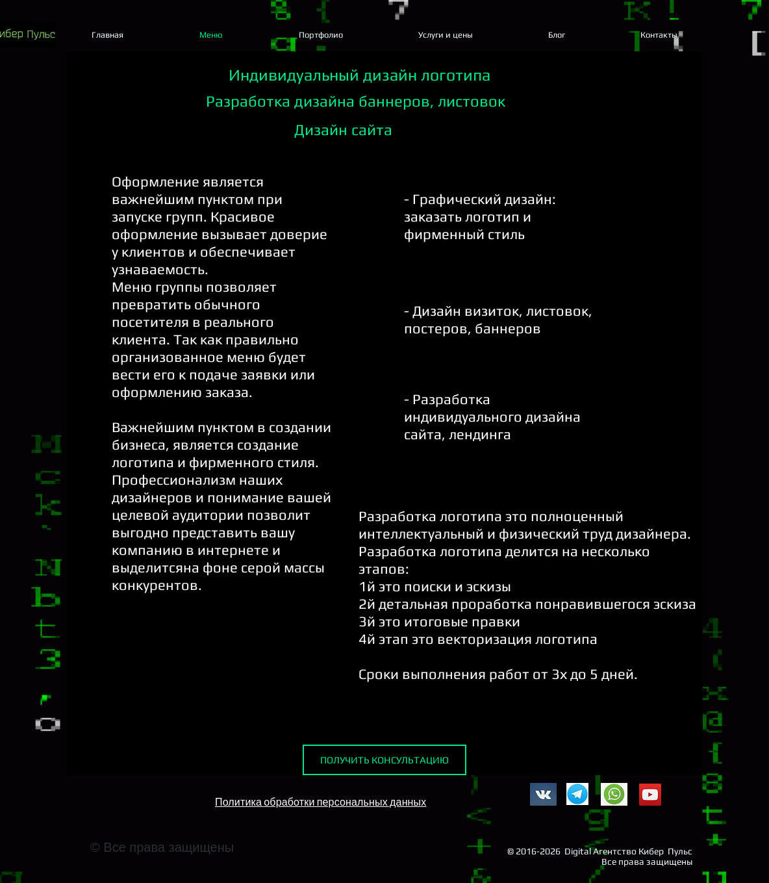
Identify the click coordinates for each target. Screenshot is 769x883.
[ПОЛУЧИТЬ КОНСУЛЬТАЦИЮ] (384, 760)
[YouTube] (650, 795)
